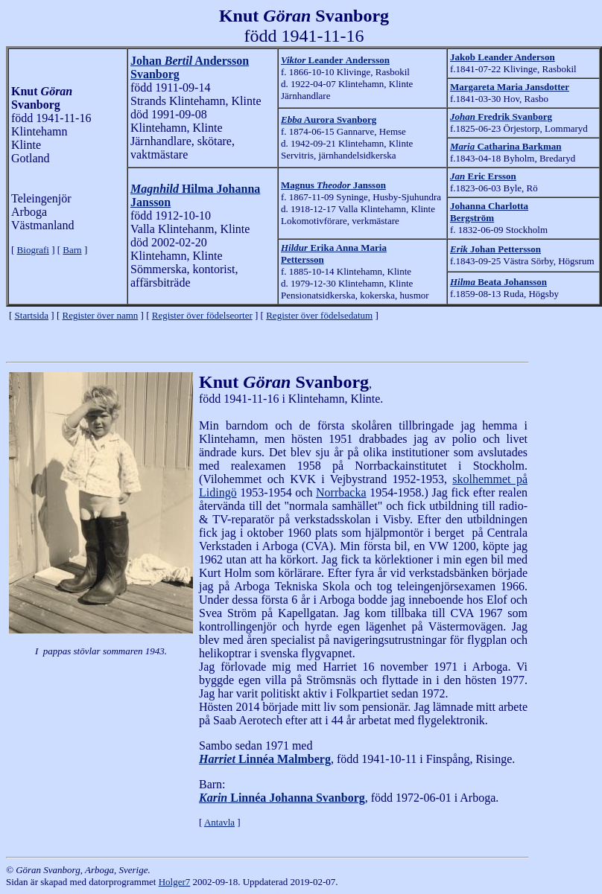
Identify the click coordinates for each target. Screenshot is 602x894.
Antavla (219, 822)
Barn (72, 249)
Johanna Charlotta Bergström (489, 211)
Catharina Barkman (506, 146)
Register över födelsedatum (319, 315)
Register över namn (101, 315)
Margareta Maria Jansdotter (509, 86)
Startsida (32, 315)
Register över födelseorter (202, 315)
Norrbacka (341, 492)
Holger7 (175, 881)
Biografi (33, 249)
